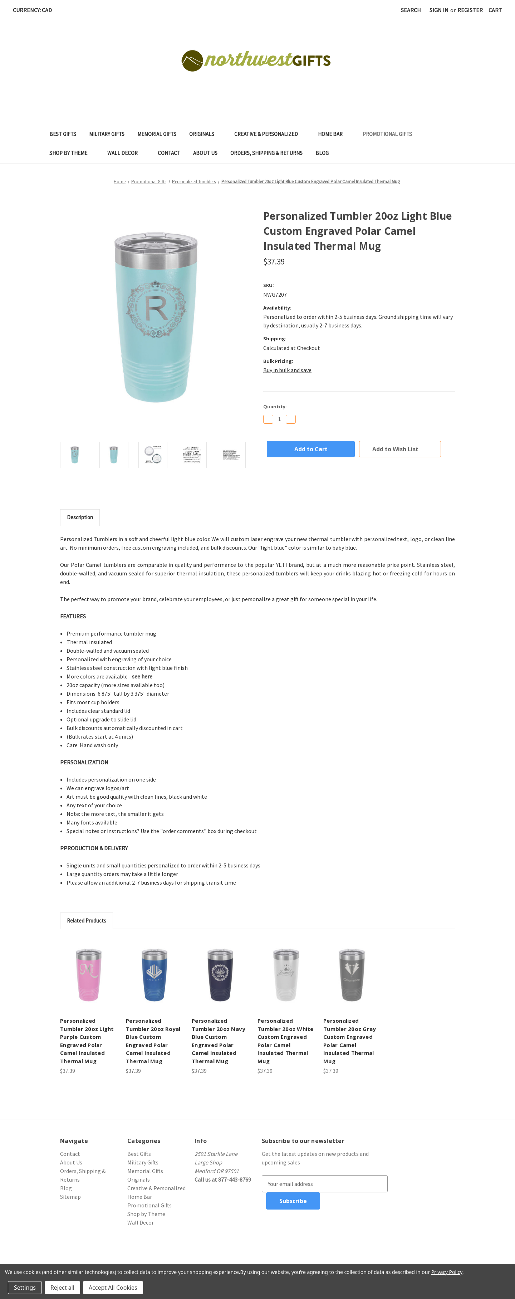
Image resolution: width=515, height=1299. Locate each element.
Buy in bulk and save (287, 370)
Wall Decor (126, 153)
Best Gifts (62, 134)
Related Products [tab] (86, 920)
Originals (205, 134)
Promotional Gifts (391, 134)
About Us (205, 153)
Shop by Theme (71, 153)
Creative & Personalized (269, 134)
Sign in (439, 10)
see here (142, 676)
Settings (25, 1287)
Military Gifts (106, 134)
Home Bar (334, 134)
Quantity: (275, 406)
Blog (322, 153)
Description (80, 517)
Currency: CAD (35, 10)
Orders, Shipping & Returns (266, 153)
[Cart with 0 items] (495, 10)
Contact (169, 153)
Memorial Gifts (156, 134)
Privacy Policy (446, 1272)
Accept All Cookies (113, 1287)
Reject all (62, 1287)
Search (411, 10)
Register (470, 10)
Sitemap (70, 1196)
